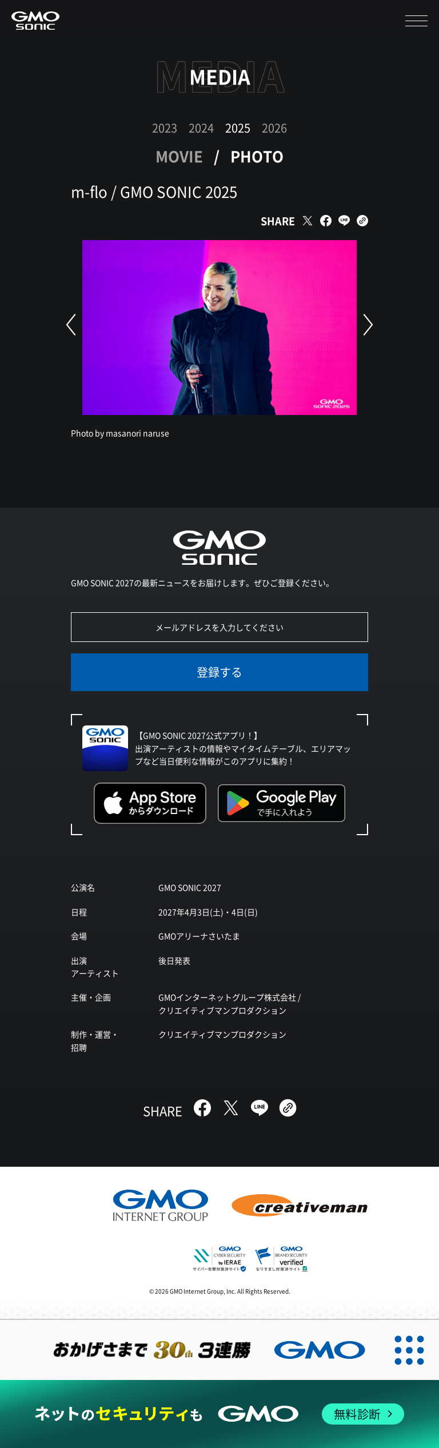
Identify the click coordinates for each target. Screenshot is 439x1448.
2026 (274, 127)
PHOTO (257, 155)
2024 (201, 127)
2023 (164, 127)
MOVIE (179, 155)
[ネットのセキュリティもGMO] (219, 1414)
